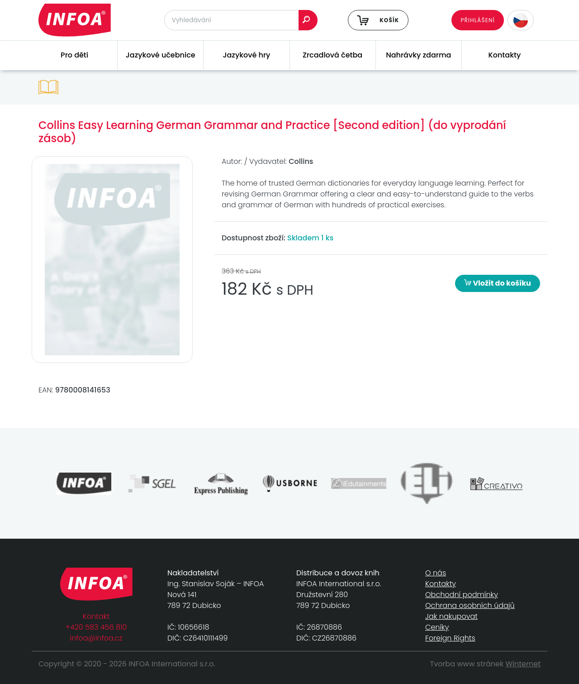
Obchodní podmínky (461, 594)
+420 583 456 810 (96, 627)
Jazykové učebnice (160, 55)
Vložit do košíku (497, 283)
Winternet (523, 664)
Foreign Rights (450, 638)
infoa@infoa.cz (96, 638)
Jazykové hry (246, 55)
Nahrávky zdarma (418, 55)
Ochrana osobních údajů (470, 605)
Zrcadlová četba (332, 55)
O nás (435, 573)
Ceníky (437, 627)
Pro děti (74, 55)
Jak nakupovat (451, 616)
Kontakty (505, 55)
